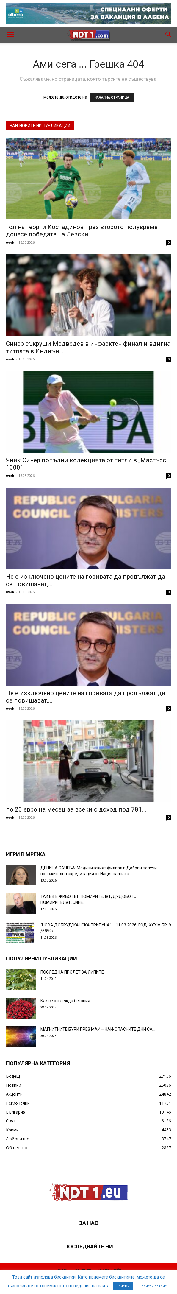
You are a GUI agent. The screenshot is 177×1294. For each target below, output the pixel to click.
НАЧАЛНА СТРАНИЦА (111, 97)
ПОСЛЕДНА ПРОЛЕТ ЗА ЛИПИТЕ (72, 972)
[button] (10, 35)
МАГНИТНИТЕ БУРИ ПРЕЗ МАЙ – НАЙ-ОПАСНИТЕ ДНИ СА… (97, 1029)
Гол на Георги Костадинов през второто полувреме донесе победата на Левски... (82, 230)
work (10, 242)
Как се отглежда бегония (65, 1000)
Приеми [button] (122, 1286)
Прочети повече (153, 1286)
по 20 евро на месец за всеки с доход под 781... (76, 809)
